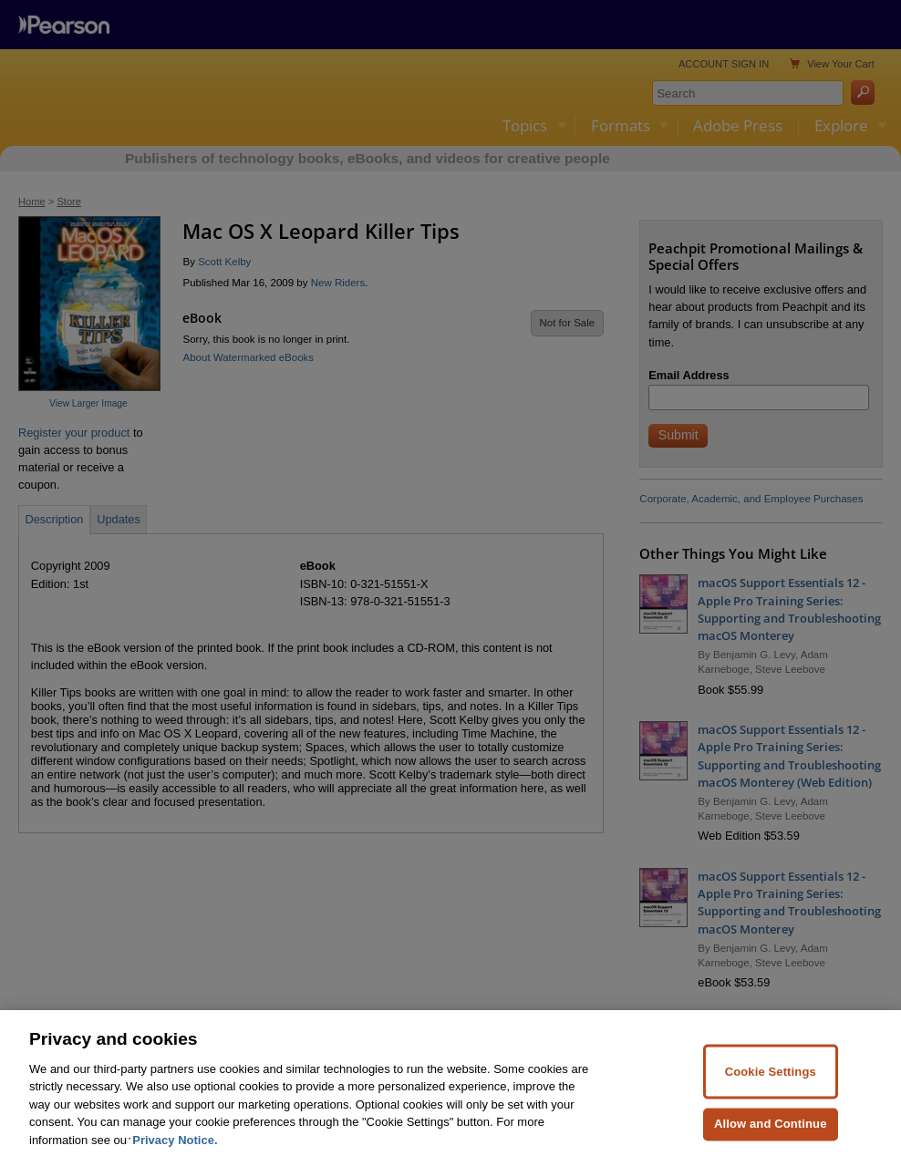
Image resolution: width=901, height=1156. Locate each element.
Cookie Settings (770, 1099)
